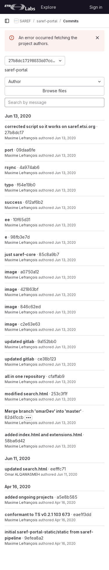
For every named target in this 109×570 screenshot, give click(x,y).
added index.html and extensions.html (43, 434)
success (13, 202)
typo (9, 184)
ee (7, 219)
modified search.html (26, 393)
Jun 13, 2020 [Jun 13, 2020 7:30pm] (65, 347)
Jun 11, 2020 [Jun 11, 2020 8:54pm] (67, 474)
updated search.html (26, 468)
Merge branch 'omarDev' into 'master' (43, 411)
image (11, 271)
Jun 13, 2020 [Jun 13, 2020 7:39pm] (65, 277)
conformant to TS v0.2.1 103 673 (37, 514)
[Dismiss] (97, 37)
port (9, 149)
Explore (48, 7)
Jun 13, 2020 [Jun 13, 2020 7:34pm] (65, 312)
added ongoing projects (29, 497)
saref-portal (16, 69)
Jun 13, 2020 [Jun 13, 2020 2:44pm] (65, 399)
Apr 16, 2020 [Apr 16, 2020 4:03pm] (65, 502)
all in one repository (25, 376)
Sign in (96, 7)
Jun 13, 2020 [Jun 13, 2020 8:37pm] (65, 173)
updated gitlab (19, 341)
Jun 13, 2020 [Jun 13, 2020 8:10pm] (65, 207)
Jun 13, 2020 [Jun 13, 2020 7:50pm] (65, 260)
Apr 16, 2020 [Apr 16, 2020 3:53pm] (65, 520)
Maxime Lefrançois (21, 138)
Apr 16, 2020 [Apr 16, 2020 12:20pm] (65, 543)
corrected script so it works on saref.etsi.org (50, 126)
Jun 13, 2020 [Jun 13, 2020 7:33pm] (65, 329)
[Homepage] (19, 7)
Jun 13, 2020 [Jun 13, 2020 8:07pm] (65, 225)
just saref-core (20, 254)
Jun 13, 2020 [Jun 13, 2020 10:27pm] (65, 138)
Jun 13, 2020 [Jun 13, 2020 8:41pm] (65, 155)
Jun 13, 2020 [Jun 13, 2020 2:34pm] (65, 423)
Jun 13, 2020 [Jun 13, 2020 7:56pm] (65, 242)
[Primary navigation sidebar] (7, 21)
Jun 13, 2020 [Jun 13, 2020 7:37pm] (65, 295)
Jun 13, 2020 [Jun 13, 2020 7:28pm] (65, 364)
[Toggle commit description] (28, 417)
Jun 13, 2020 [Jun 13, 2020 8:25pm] (65, 190)
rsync (10, 167)
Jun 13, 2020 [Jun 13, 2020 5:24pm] (65, 382)
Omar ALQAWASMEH (22, 474)
